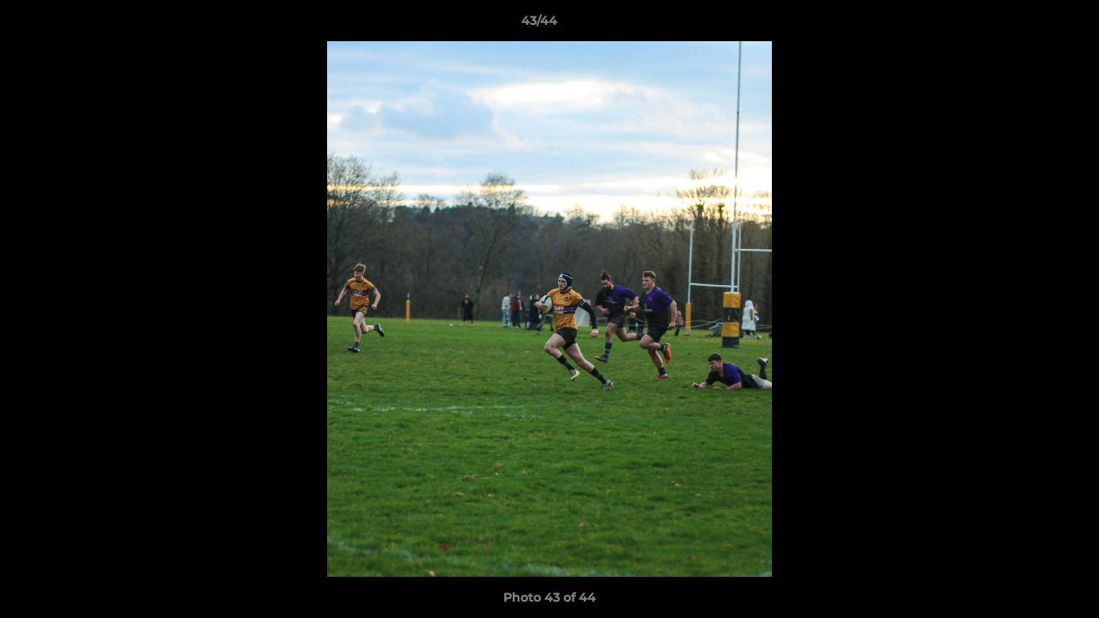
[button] (1027, 25)
